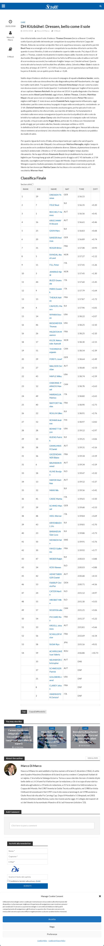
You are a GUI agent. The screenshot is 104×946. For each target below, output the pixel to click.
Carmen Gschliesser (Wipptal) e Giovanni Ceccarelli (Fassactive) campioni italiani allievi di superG (18, 737)
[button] (100, 896)
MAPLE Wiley (55, 376)
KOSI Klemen (55, 567)
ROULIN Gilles (55, 413)
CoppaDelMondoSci (37, 712)
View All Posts (93, 758)
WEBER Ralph (55, 559)
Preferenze (52, 934)
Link (39, 881)
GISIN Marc (54, 230)
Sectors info (27, 184)
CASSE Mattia (55, 499)
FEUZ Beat (54, 205)
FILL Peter (54, 265)
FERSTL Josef (55, 359)
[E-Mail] (27, 862)
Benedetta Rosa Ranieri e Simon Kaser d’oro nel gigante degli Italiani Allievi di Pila (85, 737)
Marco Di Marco (10, 38)
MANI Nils (53, 490)
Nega (52, 926)
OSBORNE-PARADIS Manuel (55, 386)
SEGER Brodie (55, 610)
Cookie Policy (42, 941)
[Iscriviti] (27, 886)
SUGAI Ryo (54, 644)
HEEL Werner (55, 516)
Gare (23, 22)
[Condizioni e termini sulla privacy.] (8, 881)
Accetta (52, 919)
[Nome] (27, 851)
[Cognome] (27, 856)
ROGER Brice (55, 248)
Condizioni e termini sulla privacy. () (24, 881)
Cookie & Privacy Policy (56, 941)
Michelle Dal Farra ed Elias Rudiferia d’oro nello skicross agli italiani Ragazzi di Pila (52, 737)
